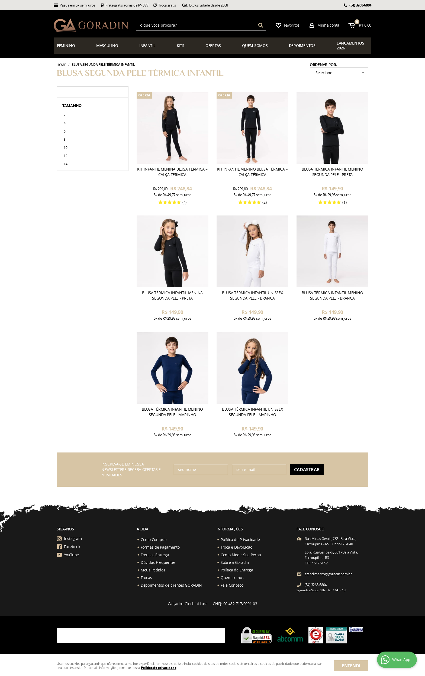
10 (65, 147)
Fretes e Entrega (155, 554)
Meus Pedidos (153, 570)
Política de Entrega (237, 570)
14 (65, 164)
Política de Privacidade (240, 539)
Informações (230, 529)
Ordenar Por (323, 64)
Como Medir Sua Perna (241, 554)
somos (255, 45)
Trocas (146, 577)
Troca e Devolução (236, 547)
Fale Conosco (232, 585)
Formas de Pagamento (160, 547)
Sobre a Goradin (235, 562)
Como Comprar (154, 539)
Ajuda (142, 529)
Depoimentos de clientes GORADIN (171, 585)
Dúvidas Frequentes (158, 562)
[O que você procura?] (260, 25)
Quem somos (232, 577)
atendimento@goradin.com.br (328, 573)
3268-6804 (360, 5)
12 (65, 155)
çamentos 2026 (350, 45)
